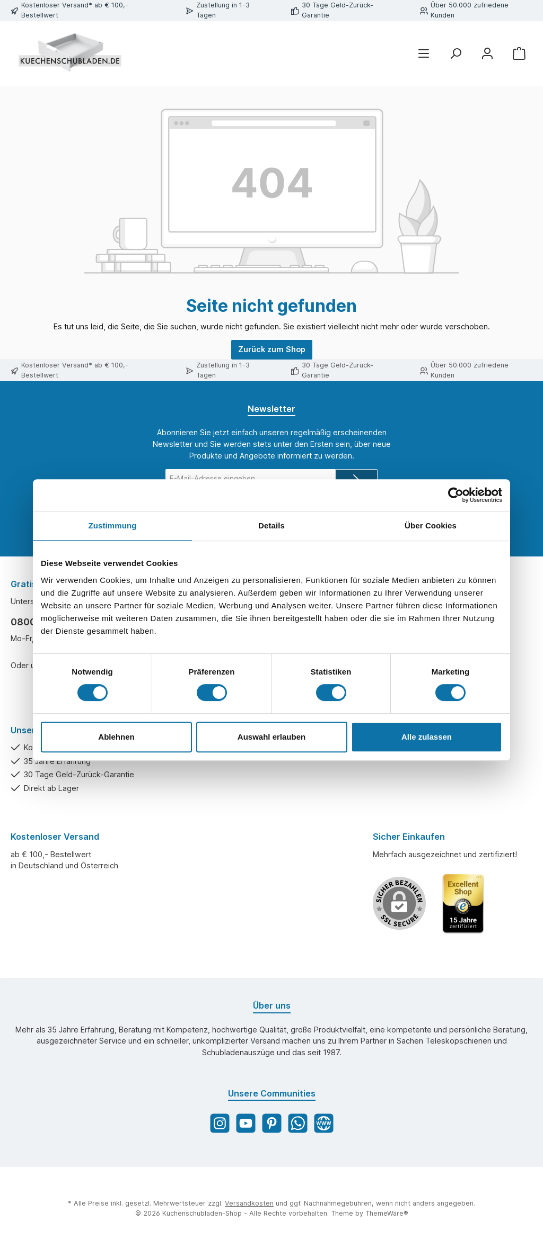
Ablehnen (116, 736)
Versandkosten (249, 1203)
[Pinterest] (272, 1123)
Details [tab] (271, 525)
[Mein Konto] (487, 53)
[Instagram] (220, 1123)
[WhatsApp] (298, 1123)
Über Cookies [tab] (431, 525)
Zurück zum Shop (271, 349)
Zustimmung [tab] (113, 525)
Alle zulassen (426, 736)
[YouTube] (246, 1123)
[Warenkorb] (519, 53)
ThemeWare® (386, 1213)
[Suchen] (455, 53)
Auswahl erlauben (271, 736)
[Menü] (423, 53)
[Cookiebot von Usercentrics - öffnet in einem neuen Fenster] (455, 495)
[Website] (324, 1123)
